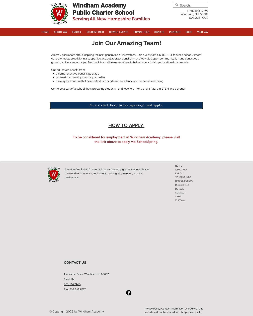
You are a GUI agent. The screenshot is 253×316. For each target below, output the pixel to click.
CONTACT (180, 192)
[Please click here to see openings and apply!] (126, 105)
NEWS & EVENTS (184, 181)
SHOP (178, 196)
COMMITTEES (182, 184)
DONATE (179, 188)
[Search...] (190, 5)
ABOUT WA (181, 169)
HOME (178, 165)
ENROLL (179, 173)
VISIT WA (180, 200)
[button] (60, 32)
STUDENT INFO (183, 177)
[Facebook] (128, 292)
